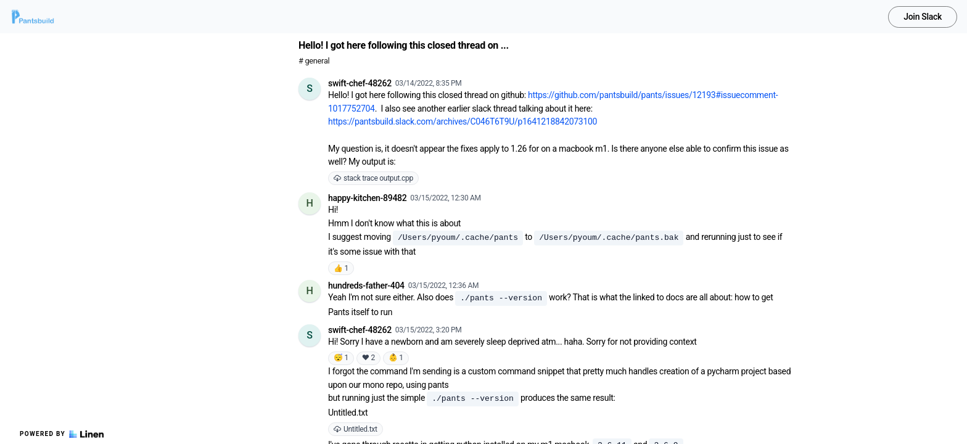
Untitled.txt (355, 429)
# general (313, 60)
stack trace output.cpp (373, 178)
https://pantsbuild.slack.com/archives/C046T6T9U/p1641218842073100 (462, 121)
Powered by (62, 434)
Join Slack (922, 17)
